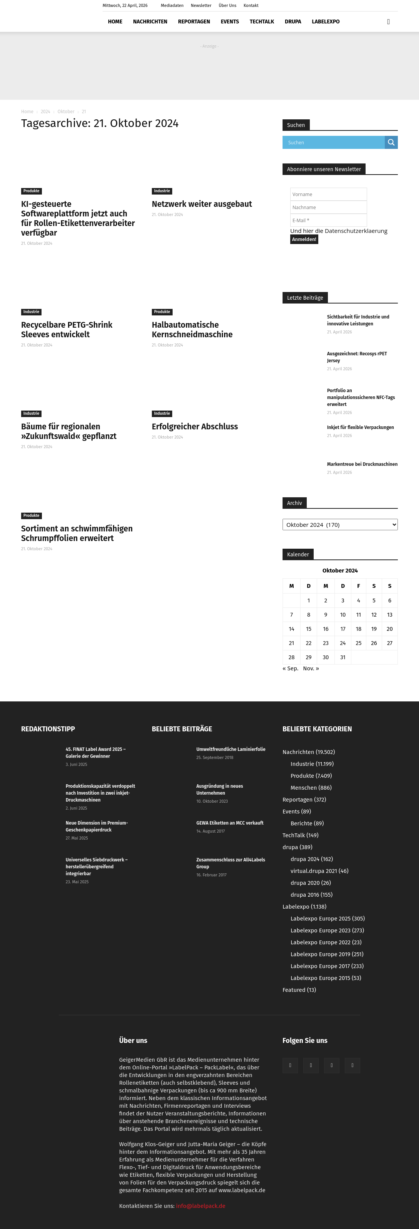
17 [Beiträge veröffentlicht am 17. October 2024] (342, 628)
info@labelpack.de (200, 1206)
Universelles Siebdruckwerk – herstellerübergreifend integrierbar (97, 866)
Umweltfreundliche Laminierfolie (231, 749)
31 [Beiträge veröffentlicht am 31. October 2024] (343, 657)
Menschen (311, 787)
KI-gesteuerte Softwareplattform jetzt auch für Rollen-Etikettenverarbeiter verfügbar (78, 218)
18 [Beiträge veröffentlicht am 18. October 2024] (359, 628)
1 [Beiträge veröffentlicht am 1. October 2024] (309, 600)
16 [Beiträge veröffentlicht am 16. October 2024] (326, 628)
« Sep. (290, 668)
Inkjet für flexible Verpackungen (360, 427)
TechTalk (262, 21)
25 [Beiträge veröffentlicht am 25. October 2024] (358, 643)
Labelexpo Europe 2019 (327, 954)
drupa (293, 21)
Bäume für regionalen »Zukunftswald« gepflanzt (68, 431)
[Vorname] (328, 194)
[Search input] (335, 142)
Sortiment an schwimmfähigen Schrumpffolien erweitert (77, 533)
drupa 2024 (312, 859)
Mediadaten (172, 5)
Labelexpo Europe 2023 (327, 930)
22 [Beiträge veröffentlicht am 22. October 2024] (309, 643)
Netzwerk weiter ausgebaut (202, 204)
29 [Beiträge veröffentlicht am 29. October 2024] (308, 657)
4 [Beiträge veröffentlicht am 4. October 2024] (358, 600)
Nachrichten (150, 21)
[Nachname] (328, 207)
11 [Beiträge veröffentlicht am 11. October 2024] (358, 614)
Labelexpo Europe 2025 (328, 918)
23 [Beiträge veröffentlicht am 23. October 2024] (326, 643)
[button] (388, 22)
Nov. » (311, 668)
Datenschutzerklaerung (356, 230)
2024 (45, 111)
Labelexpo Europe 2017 (327, 966)
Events (230, 21)
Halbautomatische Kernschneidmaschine (192, 330)
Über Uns (227, 5)
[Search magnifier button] (391, 142)
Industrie (162, 191)
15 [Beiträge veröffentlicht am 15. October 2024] (308, 628)
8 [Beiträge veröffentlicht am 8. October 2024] (308, 614)
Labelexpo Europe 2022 (326, 942)
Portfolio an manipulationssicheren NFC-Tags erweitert (361, 397)
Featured (299, 989)
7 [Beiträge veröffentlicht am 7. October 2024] (291, 614)
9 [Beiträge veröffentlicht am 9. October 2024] (326, 614)
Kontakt (251, 5)
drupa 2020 (311, 882)
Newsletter (201, 5)
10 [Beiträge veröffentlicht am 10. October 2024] (343, 614)
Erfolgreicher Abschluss (195, 427)
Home (115, 21)
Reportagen (194, 21)
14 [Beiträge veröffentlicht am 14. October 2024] (291, 628)
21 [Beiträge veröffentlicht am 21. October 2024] (291, 643)
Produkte (31, 191)
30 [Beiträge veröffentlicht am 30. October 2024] (326, 657)
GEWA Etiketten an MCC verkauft (230, 823)
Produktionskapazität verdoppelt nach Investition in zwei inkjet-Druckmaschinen (100, 793)
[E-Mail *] (328, 220)
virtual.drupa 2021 (320, 871)
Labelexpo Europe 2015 (326, 978)
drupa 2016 (312, 894)
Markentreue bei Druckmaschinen (362, 464)
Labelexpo (326, 21)
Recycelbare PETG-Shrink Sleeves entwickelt (66, 330)
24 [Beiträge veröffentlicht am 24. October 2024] (343, 643)
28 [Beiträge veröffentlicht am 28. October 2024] (292, 657)
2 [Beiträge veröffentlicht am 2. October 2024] (325, 600)
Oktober (66, 111)
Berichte (307, 823)
